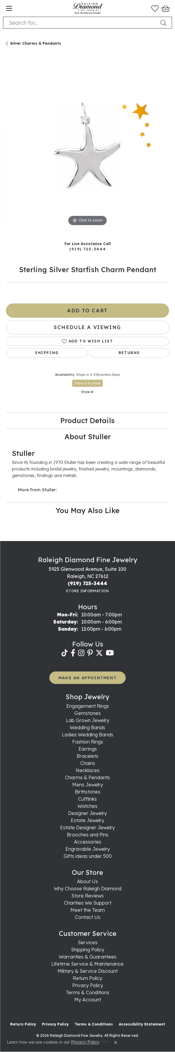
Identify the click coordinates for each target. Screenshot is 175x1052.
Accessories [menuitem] (87, 842)
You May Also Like (87, 510)
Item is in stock (87, 383)
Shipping (47, 352)
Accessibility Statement (142, 1024)
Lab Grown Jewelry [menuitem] (87, 720)
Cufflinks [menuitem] (87, 799)
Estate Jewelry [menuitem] (87, 820)
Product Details (87, 420)
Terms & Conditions (87, 992)
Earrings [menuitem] (87, 749)
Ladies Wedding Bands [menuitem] (87, 735)
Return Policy (87, 978)
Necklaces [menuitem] (88, 770)
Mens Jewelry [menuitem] (87, 785)
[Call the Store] (87, 583)
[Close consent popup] (115, 1042)
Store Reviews (87, 896)
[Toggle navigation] (9, 8)
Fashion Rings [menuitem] (87, 742)
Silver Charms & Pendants (35, 43)
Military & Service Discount (88, 971)
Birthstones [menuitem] (87, 792)
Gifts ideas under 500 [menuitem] (88, 856)
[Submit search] (164, 22)
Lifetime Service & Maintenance (87, 964)
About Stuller (87, 436)
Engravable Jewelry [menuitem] (87, 849)
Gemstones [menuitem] (87, 713)
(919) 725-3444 (87, 248)
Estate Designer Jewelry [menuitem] (87, 827)
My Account (87, 1000)
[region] (87, 145)
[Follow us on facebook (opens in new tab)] (73, 653)
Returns (129, 352)
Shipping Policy (87, 950)
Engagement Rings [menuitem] (87, 706)
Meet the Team (87, 910)
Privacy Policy (87, 985)
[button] (155, 8)
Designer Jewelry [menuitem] (87, 813)
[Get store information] (87, 591)
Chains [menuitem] (87, 763)
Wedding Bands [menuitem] (87, 727)
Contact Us (87, 917)
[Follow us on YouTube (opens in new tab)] (110, 653)
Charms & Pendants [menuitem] (87, 777)
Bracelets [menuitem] (87, 756)
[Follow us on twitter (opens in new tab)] (99, 653)
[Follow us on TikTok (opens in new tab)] (65, 653)
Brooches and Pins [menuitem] (87, 835)
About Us (87, 881)
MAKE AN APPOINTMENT (87, 677)
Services (87, 942)
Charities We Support (87, 903)
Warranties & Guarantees (87, 957)
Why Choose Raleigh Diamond (88, 889)
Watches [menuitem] (87, 806)
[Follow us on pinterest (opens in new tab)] (90, 653)
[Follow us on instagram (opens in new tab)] (81, 653)
